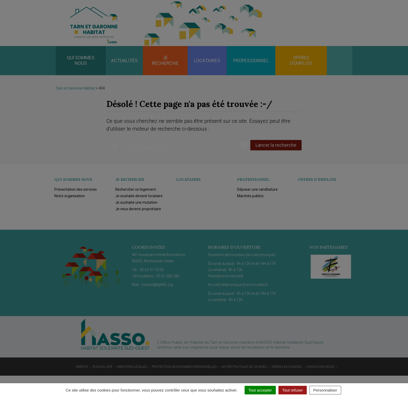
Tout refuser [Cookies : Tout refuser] (292, 390)
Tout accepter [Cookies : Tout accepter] (260, 390)
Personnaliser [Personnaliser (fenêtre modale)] (325, 390)
